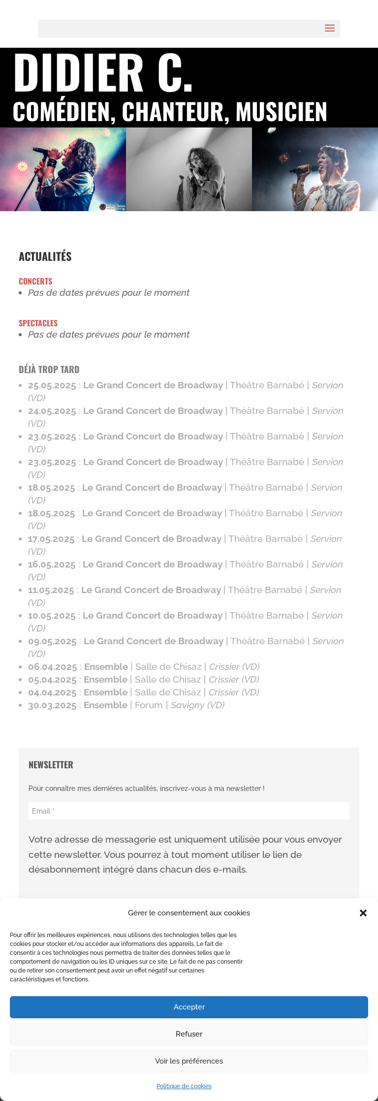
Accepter (189, 1007)
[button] (363, 913)
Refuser (189, 1034)
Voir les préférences (189, 1061)
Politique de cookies (184, 1086)
